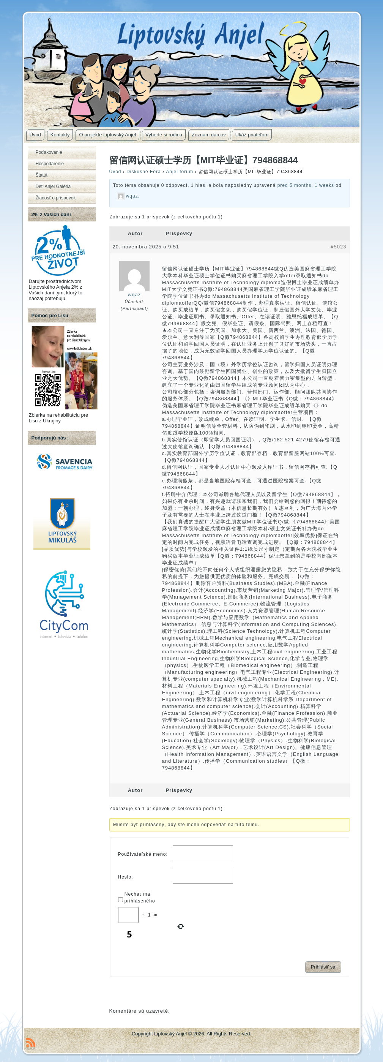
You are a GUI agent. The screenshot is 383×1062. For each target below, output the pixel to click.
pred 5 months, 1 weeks (305, 185)
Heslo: (125, 877)
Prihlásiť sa (323, 967)
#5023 (338, 247)
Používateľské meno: (143, 854)
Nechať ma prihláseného (140, 897)
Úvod (115, 171)
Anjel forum (179, 171)
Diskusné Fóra (143, 171)
